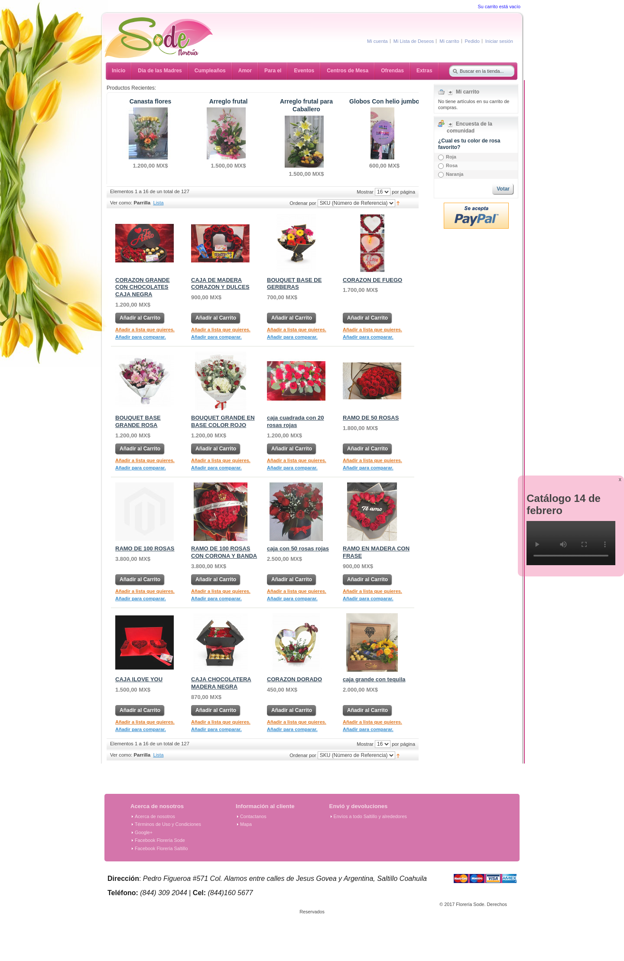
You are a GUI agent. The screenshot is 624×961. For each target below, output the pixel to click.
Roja (451, 156)
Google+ (144, 832)
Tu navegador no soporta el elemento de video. (570, 543)
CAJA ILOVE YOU (138, 679)
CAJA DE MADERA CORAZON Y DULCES (220, 284)
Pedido (472, 41)
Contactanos (253, 816)
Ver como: (121, 202)
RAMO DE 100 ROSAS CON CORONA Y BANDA (224, 552)
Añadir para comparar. (140, 337)
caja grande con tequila (374, 679)
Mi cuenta (377, 41)
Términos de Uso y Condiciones (168, 824)
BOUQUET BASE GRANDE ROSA (138, 421)
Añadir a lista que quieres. (145, 329)
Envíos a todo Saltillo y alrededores (370, 816)
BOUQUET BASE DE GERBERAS (294, 284)
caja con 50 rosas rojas (298, 548)
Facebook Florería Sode (160, 840)
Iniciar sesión (499, 41)
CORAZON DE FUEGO (372, 280)
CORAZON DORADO (294, 679)
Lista (158, 202)
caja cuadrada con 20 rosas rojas (295, 421)
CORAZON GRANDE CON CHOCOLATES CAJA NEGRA (142, 287)
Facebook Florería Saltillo (161, 848)
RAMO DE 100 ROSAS (145, 548)
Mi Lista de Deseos (413, 41)
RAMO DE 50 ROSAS (371, 417)
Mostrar (365, 191)
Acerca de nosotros (155, 816)
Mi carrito (449, 41)
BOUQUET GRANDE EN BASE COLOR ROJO (223, 421)
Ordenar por (302, 202)
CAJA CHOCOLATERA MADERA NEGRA (221, 683)
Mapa (246, 824)
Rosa (452, 165)
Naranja (454, 174)
